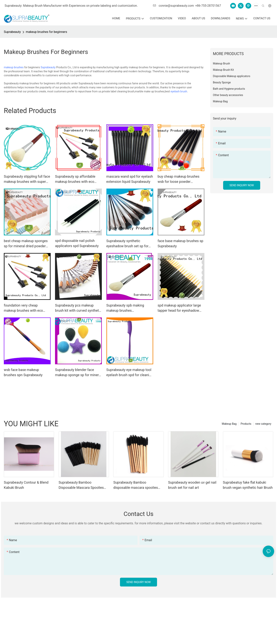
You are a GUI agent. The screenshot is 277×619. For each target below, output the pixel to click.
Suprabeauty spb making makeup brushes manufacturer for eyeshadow (128, 308)
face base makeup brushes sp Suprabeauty (180, 243)
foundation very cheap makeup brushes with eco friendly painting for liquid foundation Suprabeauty (23, 308)
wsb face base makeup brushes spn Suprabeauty (23, 372)
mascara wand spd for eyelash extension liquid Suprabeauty (129, 179)
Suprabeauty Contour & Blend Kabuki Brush (26, 485)
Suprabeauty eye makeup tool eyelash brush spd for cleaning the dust (129, 372)
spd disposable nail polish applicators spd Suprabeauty (77, 243)
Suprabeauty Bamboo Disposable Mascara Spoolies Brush (81, 485)
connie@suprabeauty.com (173, 5)
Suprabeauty (12, 32)
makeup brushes (13, 67)
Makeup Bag (229, 423)
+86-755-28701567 (208, 5)
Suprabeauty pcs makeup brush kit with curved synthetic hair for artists (78, 308)
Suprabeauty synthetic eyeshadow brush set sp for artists (127, 244)
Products (246, 423)
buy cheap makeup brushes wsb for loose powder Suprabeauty (178, 179)
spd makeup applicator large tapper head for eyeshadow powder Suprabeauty (179, 308)
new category (263, 423)
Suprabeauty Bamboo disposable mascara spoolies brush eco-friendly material (135, 485)
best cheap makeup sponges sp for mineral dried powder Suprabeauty (26, 244)
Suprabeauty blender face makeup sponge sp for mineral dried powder (78, 372)
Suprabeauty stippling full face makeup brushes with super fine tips (27, 179)
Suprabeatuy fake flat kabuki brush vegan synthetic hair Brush (248, 485)
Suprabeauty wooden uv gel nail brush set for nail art (192, 485)
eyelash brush (179, 91)
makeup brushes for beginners (46, 32)
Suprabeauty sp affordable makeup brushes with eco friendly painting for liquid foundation (75, 179)
